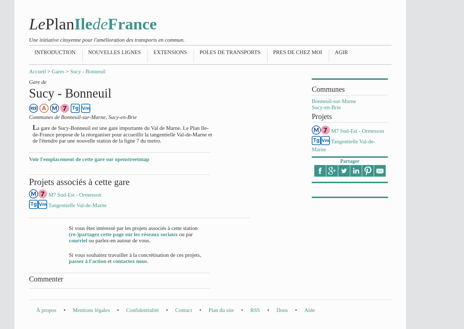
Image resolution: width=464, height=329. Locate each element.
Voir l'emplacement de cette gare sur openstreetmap (89, 159)
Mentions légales (91, 310)
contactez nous (130, 261)
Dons (282, 310)
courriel (78, 240)
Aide (309, 310)
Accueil (37, 71)
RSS (255, 310)
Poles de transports (229, 52)
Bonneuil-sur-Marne (334, 101)
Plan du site (221, 310)
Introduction (54, 52)
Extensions (170, 52)
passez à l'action (87, 261)
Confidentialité (142, 310)
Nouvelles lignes (114, 52)
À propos (46, 310)
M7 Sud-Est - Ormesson (357, 131)
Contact (183, 310)
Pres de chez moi (297, 52)
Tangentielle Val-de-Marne (77, 205)
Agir (341, 52)
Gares (58, 71)
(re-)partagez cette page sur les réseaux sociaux (123, 234)
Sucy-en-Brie (326, 107)
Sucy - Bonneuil (88, 71)
